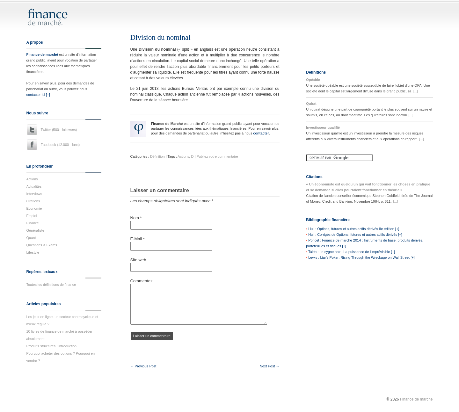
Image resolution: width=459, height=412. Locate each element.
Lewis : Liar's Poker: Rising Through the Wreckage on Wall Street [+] (361, 257)
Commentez (141, 280)
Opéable (313, 80)
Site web (138, 259)
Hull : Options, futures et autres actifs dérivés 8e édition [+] (353, 229)
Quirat (311, 103)
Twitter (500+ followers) (59, 130)
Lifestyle (32, 252)
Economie (34, 208)
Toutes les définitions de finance (51, 284)
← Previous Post (143, 366)
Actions (32, 179)
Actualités (34, 186)
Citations (33, 201)
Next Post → (270, 366)
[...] (415, 91)
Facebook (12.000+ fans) (60, 145)
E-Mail (137, 238)
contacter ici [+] (38, 95)
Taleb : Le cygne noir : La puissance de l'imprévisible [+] (351, 252)
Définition (157, 156)
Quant (31, 238)
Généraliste (35, 230)
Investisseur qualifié (323, 127)
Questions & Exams (41, 245)
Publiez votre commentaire (217, 156)
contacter (261, 133)
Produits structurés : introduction (51, 346)
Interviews (34, 194)
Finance (32, 223)
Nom (136, 217)
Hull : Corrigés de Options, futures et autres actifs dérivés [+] (355, 234)
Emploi (31, 216)
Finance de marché (42, 54)
